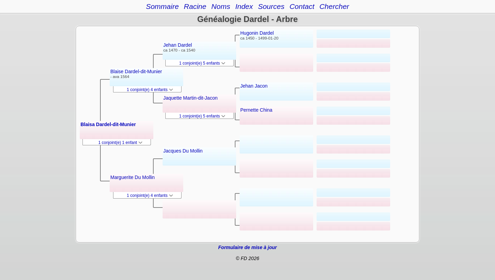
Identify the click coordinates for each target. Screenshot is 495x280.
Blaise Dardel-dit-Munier (136, 71)
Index (244, 6)
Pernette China (256, 110)
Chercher (334, 6)
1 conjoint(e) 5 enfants (202, 63)
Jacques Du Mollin (182, 151)
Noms (220, 6)
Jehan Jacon (253, 86)
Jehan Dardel (177, 45)
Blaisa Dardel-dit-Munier (108, 124)
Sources (271, 6)
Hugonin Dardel (257, 33)
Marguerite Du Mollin (132, 177)
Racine (195, 6)
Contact (301, 6)
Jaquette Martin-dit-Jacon (190, 98)
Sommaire (162, 6)
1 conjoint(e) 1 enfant (120, 142)
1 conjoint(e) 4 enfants (150, 89)
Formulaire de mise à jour (247, 247)
